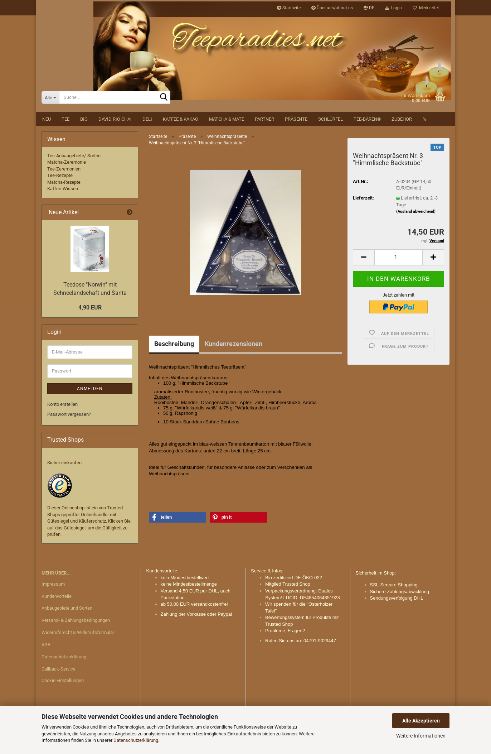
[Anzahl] (398, 271)
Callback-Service (59, 682)
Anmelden (90, 402)
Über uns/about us (332, 7)
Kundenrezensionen (233, 357)
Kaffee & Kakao (180, 132)
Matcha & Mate (226, 132)
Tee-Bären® (367, 132)
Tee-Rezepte (60, 189)
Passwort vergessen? (69, 428)
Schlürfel (330, 132)
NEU (46, 132)
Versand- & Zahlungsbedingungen (76, 634)
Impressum (53, 597)
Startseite (289, 7)
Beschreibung (174, 357)
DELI (147, 132)
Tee (65, 132)
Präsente (296, 132)
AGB (46, 658)
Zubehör (402, 132)
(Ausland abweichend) (416, 225)
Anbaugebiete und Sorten (67, 622)
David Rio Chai (115, 132)
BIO (84, 132)
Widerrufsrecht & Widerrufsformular (78, 646)
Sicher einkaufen (64, 476)
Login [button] (393, 7)
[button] (369, 8)
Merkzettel (426, 7)
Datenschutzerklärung (135, 740)
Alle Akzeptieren (421, 721)
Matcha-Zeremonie (66, 175)
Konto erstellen (62, 418)
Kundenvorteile (57, 610)
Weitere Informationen (421, 736)
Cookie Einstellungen (63, 694)
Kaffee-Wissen (62, 202)
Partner (264, 132)
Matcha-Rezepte (64, 195)
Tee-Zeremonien (64, 182)
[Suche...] (50, 111)
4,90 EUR (90, 321)
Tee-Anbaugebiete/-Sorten (74, 169)
